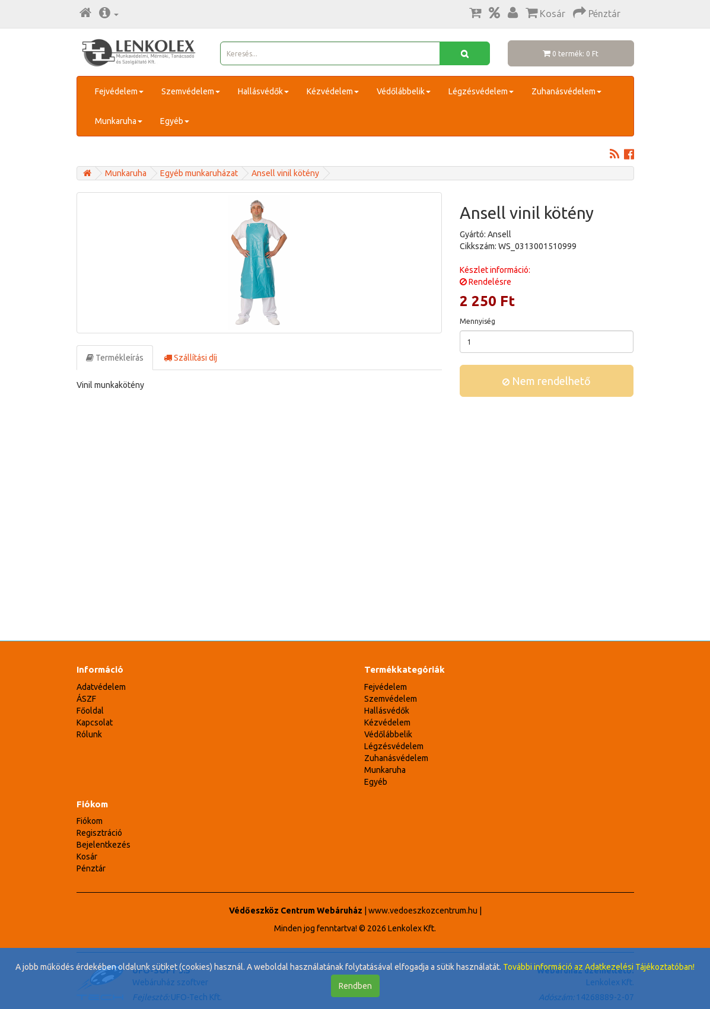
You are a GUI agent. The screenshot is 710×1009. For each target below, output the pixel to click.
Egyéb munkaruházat (199, 173)
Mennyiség (477, 321)
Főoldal (90, 710)
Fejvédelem (119, 91)
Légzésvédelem (481, 91)
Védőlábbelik (404, 91)
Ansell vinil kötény (285, 173)
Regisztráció (99, 833)
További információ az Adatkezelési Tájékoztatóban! (599, 967)
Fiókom (90, 821)
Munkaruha (118, 121)
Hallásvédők (263, 91)
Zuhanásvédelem (566, 91)
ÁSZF (86, 699)
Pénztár (91, 868)
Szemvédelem (190, 91)
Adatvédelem (101, 687)
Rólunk (89, 734)
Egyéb (174, 121)
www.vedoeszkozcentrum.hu (422, 910)
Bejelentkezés (103, 844)
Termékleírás (115, 357)
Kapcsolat (95, 722)
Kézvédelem (333, 91)
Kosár (87, 856)
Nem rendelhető (546, 381)
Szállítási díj (190, 357)
